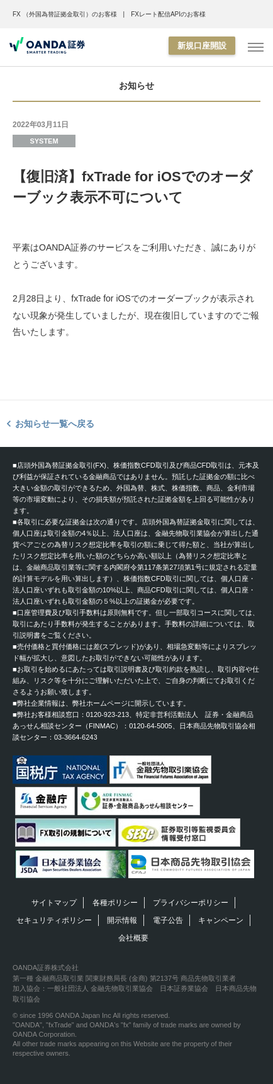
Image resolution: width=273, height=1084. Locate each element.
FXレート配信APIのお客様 (168, 14)
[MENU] (256, 47)
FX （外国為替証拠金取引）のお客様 (65, 14)
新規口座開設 (201, 45)
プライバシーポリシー (190, 902)
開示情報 (122, 920)
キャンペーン (220, 920)
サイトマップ (54, 902)
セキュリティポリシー (54, 920)
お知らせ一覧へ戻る (54, 424)
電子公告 (168, 920)
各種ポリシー (115, 902)
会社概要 (133, 938)
